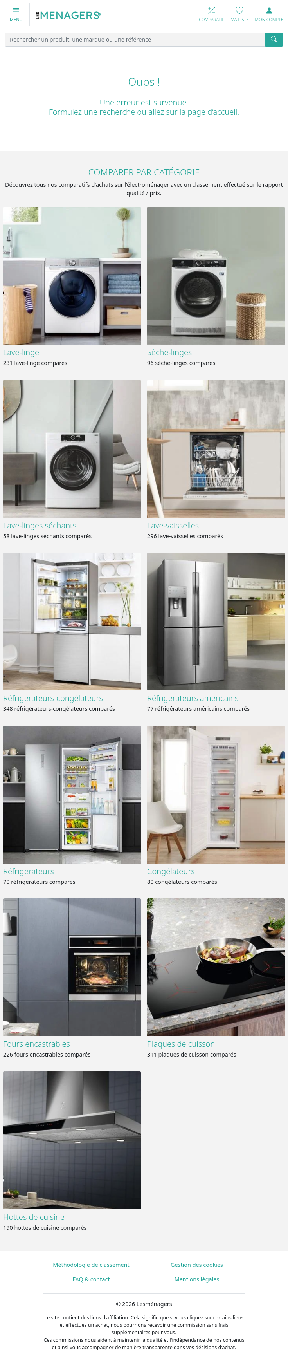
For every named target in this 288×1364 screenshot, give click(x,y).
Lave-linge (21, 352)
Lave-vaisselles (173, 525)
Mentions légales (197, 1279)
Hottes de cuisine (34, 1217)
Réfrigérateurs (28, 871)
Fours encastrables (36, 1044)
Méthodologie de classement (91, 1264)
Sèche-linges (169, 352)
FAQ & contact (91, 1279)
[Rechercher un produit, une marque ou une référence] (135, 40)
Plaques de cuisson (181, 1044)
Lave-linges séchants (39, 525)
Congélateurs (171, 871)
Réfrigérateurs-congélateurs (53, 698)
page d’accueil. (213, 112)
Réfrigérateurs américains (192, 698)
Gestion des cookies (197, 1264)
